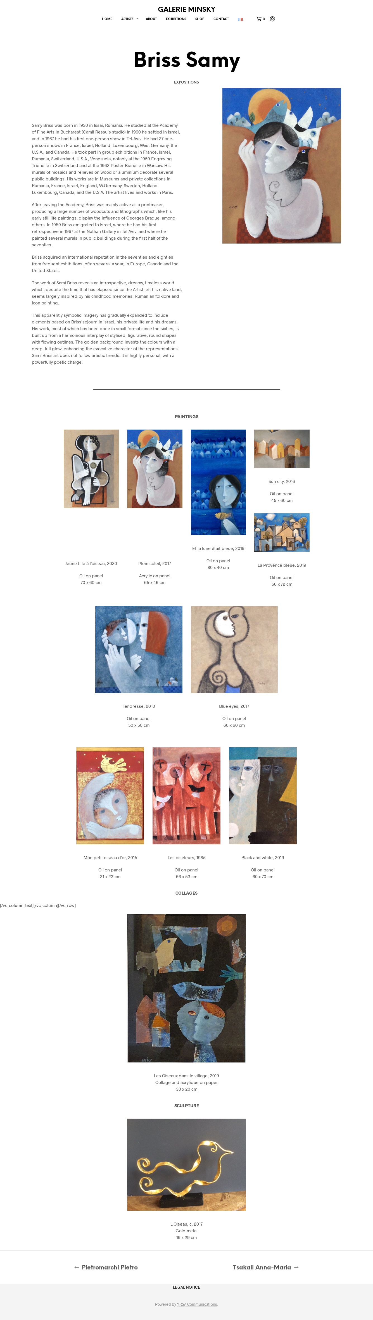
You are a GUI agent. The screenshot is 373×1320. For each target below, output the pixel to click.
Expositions (186, 82)
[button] (260, 19)
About (151, 19)
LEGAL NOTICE (186, 1287)
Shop (199, 19)
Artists (127, 19)
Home (107, 19)
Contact (221, 19)
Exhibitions (176, 19)
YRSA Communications (197, 1304)
